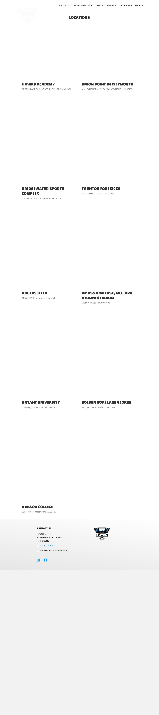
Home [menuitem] (61, 8)
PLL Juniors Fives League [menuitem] (81, 8)
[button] (65, 8)
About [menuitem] (138, 8)
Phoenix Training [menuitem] (105, 8)
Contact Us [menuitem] (124, 8)
